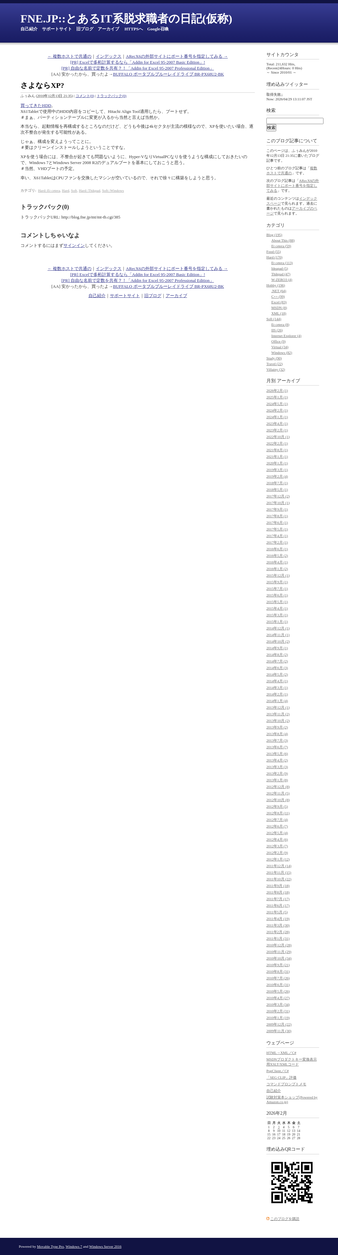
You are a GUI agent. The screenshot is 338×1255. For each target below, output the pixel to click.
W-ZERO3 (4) (281, 280)
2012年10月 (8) (278, 800)
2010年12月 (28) (278, 945)
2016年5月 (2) (277, 556)
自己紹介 (29, 28)
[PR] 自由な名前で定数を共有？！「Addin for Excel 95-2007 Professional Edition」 (137, 68)
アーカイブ (108, 28)
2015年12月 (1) (278, 575)
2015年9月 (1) (277, 582)
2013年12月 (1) (278, 707)
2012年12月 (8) (278, 787)
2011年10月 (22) (278, 879)
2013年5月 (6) (277, 754)
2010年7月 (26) (278, 978)
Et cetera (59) (281, 246)
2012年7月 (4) (277, 820)
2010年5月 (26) (278, 991)
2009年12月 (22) (278, 1024)
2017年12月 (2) (278, 496)
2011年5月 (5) (277, 912)
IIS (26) (277, 330)
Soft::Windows (113, 190)
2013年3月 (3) (277, 767)
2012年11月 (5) (277, 793)
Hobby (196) (275, 285)
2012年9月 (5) (277, 806)
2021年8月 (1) (277, 450)
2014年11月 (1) (277, 635)
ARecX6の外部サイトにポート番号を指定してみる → (177, 56)
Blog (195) (274, 235)
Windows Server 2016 (105, 1246)
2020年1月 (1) (277, 463)
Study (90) (274, 358)
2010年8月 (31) (278, 971)
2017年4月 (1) (277, 536)
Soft (74, 190)
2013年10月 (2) (278, 721)
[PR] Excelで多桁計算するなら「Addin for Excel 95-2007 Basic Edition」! (137, 62)
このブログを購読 (284, 1219)
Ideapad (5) (279, 268)
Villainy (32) (275, 369)
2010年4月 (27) (278, 998)
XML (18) (278, 313)
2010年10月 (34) (278, 958)
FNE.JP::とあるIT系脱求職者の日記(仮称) (126, 19)
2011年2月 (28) (277, 932)
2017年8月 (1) (277, 516)
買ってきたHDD (35, 105)
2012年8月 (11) (277, 813)
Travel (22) (274, 364)
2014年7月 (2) (277, 661)
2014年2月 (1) (277, 694)
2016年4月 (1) (277, 562)
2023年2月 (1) (277, 430)
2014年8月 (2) (277, 655)
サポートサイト (57, 28)
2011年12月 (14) (278, 866)
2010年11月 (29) (278, 952)
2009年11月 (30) (278, 1031)
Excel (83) (279, 302)
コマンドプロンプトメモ (286, 1084)
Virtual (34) (279, 347)
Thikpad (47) (280, 274)
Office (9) (278, 341)
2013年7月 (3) (277, 740)
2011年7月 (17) (277, 899)
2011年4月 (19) (277, 919)
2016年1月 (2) (277, 569)
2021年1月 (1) (277, 456)
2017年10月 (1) (278, 503)
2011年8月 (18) (277, 892)
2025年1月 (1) (277, 397)
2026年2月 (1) (277, 390)
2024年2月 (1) (277, 410)
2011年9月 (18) (277, 886)
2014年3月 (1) (277, 688)
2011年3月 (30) (277, 925)
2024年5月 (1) (277, 404)
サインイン (74, 245)
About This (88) (283, 240)
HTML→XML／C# (281, 1053)
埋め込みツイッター (287, 84)
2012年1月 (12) (278, 859)
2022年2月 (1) (277, 443)
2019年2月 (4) (277, 476)
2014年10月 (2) (278, 641)
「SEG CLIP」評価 (281, 1077)
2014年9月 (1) (277, 648)
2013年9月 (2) (277, 727)
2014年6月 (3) (277, 668)
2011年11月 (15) (278, 872)
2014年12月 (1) (278, 628)
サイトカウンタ (282, 54)
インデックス (108, 56)
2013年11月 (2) (277, 714)
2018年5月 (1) (277, 490)
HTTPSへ (133, 28)
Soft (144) (273, 319)
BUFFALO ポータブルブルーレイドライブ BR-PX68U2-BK (168, 74)
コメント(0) (85, 96)
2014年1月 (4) (277, 701)
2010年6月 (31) (278, 985)
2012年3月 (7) (277, 846)
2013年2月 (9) (277, 773)
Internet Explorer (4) (286, 336)
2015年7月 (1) (277, 589)
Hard (65, 190)
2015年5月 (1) (277, 602)
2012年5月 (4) (277, 833)
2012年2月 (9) (277, 853)
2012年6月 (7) (277, 826)
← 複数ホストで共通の (69, 56)
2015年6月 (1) (277, 595)
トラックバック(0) (111, 96)
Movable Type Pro (50, 1246)
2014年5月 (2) (277, 674)
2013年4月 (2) (277, 760)
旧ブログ (84, 28)
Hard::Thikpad (89, 190)
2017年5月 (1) (277, 529)
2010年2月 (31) (278, 1011)
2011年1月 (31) (277, 938)
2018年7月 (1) (277, 483)
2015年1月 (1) (277, 622)
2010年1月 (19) (278, 1018)
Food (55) (273, 252)
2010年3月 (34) (278, 1004)
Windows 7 (74, 1246)
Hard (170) (274, 257)
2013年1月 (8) (277, 780)
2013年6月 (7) (277, 747)
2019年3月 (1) (277, 470)
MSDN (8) (279, 308)
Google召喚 (158, 28)
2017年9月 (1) (277, 509)
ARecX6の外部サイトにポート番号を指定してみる (292, 185)
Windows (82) (281, 353)
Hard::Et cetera (49, 190)
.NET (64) (278, 291)
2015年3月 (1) (277, 615)
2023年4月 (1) (277, 423)
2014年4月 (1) (277, 681)
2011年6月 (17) (277, 905)
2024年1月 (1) (277, 417)
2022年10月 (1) (278, 437)
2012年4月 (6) (277, 839)
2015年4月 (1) (277, 608)
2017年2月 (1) (277, 542)
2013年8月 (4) (277, 734)
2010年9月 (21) (278, 965)
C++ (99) (278, 296)
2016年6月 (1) (277, 549)
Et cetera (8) (280, 324)
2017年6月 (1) (277, 523)
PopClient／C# (277, 1071)
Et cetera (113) (282, 263)
